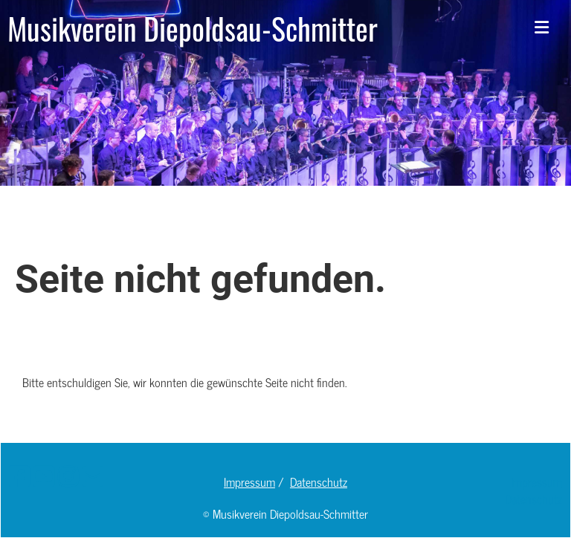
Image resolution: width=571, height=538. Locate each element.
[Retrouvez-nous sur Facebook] (19, 475)
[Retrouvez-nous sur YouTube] (43, 475)
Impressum (249, 481)
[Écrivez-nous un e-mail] (93, 475)
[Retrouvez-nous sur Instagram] (68, 475)
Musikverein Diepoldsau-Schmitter (192, 28)
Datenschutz (318, 481)
